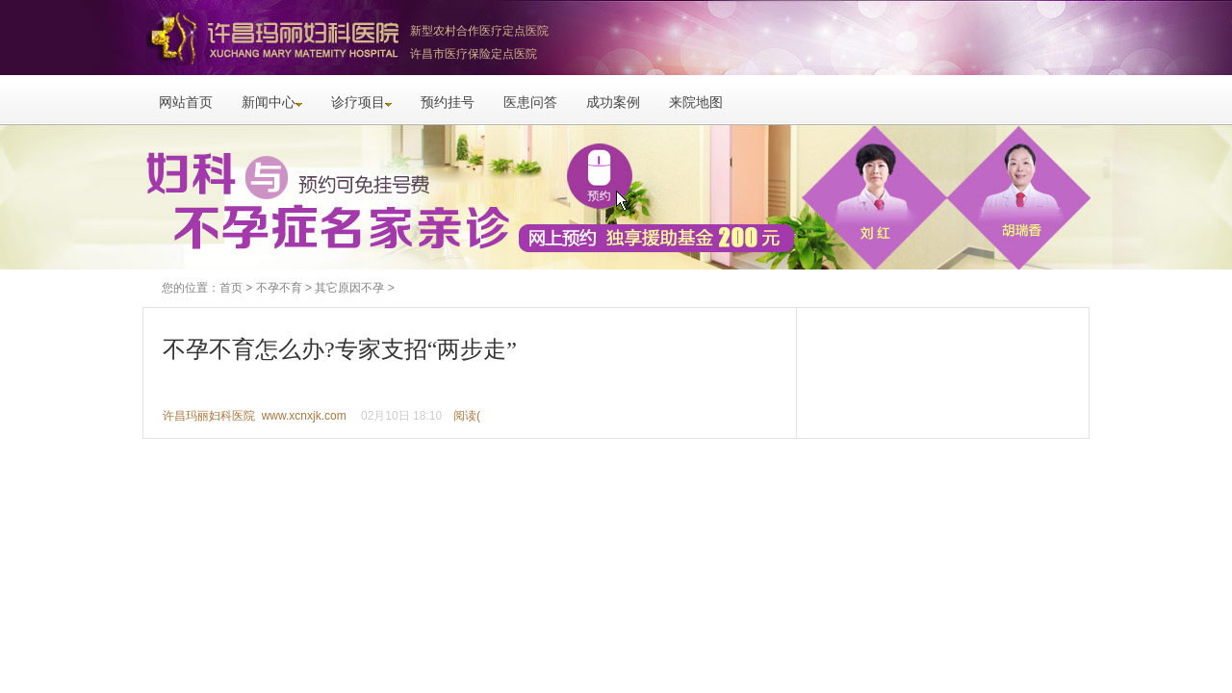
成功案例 (613, 102)
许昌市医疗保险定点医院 (473, 54)
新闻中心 (272, 102)
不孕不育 (279, 288)
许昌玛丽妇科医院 (270, 37)
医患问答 (530, 102)
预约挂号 (448, 102)
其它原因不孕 (349, 288)
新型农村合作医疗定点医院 (479, 31)
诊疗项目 (361, 102)
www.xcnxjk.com (304, 416)
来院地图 (696, 102)
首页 (231, 288)
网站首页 (186, 102)
